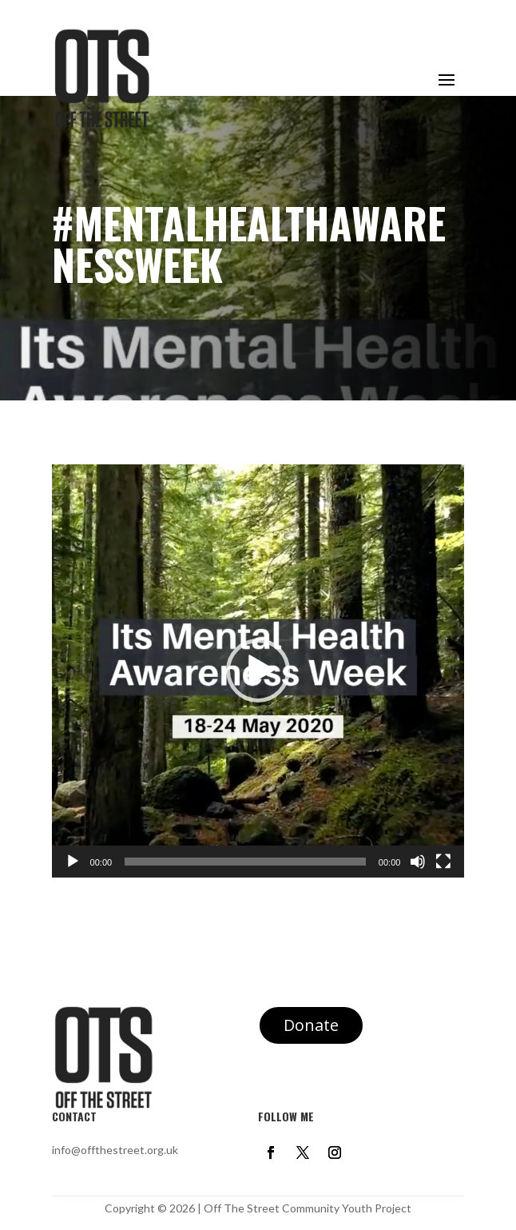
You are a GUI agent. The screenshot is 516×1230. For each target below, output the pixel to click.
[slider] (245, 862)
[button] (258, 671)
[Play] (73, 862)
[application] (258, 671)
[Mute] (418, 862)
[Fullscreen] (443, 862)
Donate (311, 1025)
